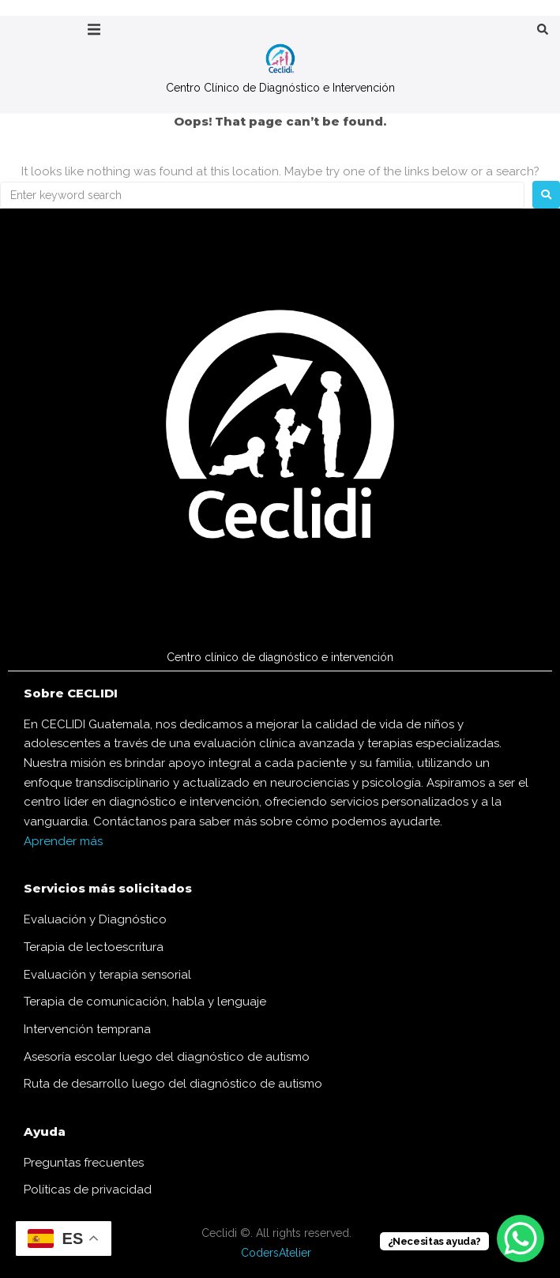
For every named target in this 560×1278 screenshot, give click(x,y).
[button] (94, 29)
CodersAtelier (276, 1252)
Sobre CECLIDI (71, 693)
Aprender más (63, 841)
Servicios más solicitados (108, 888)
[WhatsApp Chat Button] (520, 1238)
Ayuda (45, 1131)
